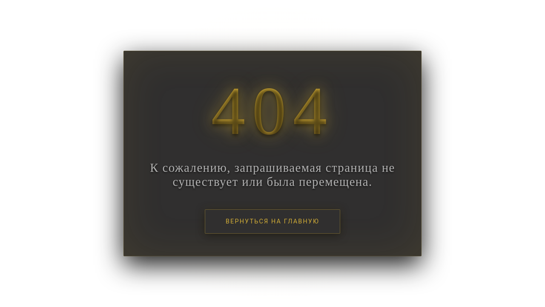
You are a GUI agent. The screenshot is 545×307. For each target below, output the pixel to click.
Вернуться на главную (272, 221)
